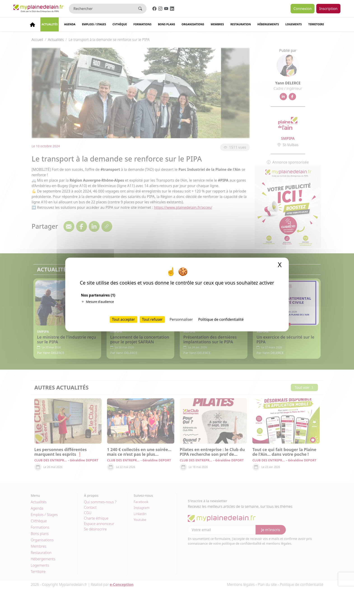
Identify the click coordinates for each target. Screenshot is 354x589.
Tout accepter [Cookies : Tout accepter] (123, 319)
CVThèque (119, 24)
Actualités (50, 24)
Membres (217, 24)
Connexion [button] (302, 8)
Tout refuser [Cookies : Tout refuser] (152, 319)
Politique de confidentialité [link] (221, 319)
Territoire (316, 24)
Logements (293, 24)
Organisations (193, 24)
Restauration (240, 24)
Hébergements (268, 24)
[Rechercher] (101, 9)
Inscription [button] (328, 8)
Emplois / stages (94, 24)
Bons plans (166, 24)
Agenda (69, 24)
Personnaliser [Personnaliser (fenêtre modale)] (181, 319)
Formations (142, 24)
